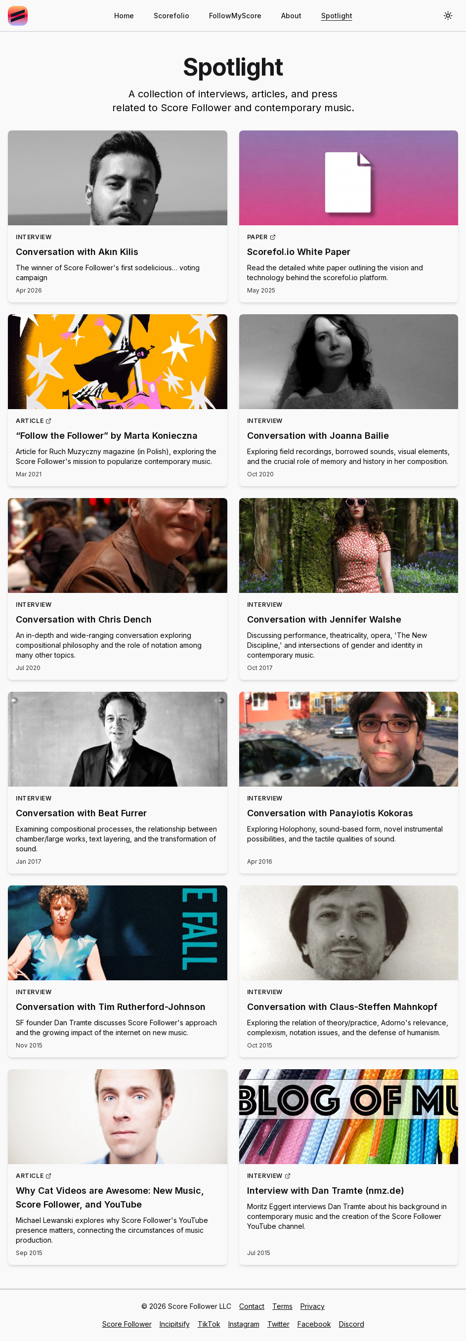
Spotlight (336, 15)
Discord (351, 1324)
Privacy (312, 1306)
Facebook (314, 1324)
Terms (282, 1306)
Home (124, 15)
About (291, 15)
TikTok (209, 1324)
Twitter (278, 1324)
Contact (251, 1306)
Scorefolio (171, 15)
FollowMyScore (235, 15)
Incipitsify (175, 1324)
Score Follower (127, 1324)
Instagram (243, 1324)
